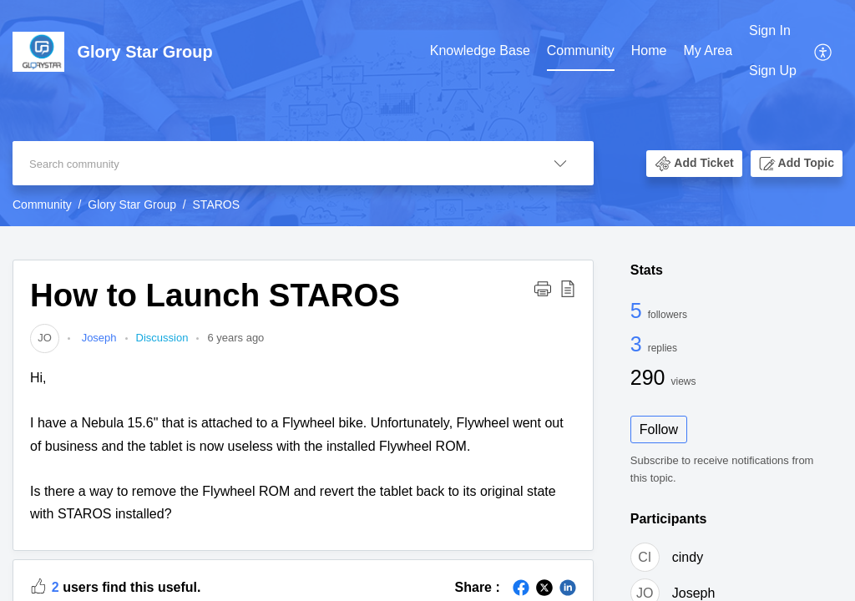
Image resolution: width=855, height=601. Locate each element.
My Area (707, 50)
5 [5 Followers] (639, 310)
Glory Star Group (132, 204)
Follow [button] (659, 429)
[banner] (427, 113)
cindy (687, 557)
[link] (44, 337)
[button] (823, 51)
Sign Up (773, 70)
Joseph (97, 337)
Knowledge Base (480, 50)
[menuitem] (480, 52)
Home (649, 50)
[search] (270, 163)
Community (581, 50)
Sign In (770, 30)
